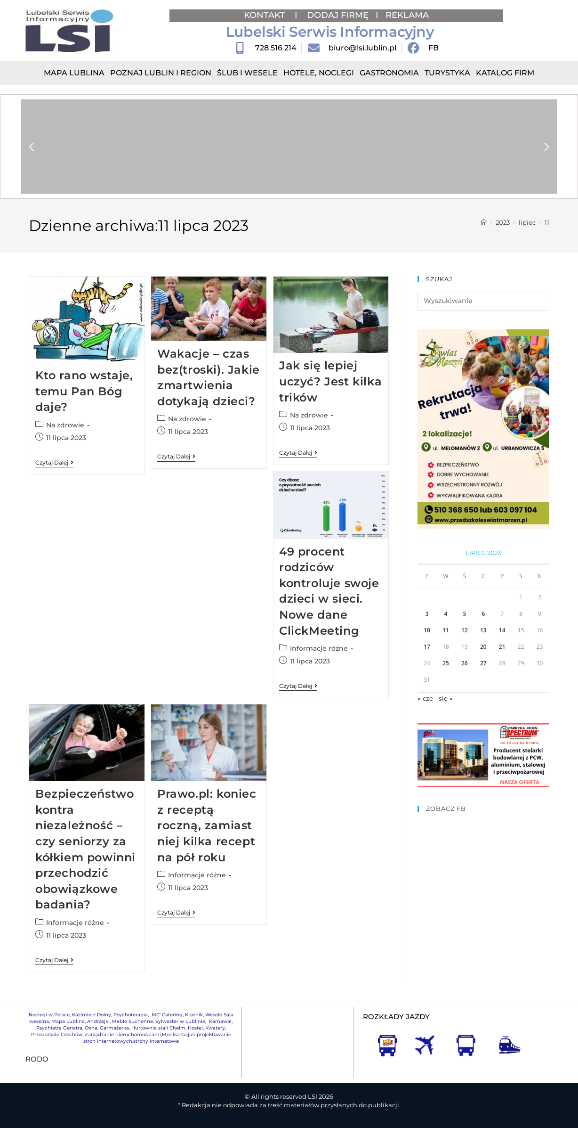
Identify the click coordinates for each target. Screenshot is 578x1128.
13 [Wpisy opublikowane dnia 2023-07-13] (483, 630)
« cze (425, 698)
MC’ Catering (167, 1015)
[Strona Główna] (484, 222)
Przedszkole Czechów (56, 1034)
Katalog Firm (505, 72)
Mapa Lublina (74, 72)
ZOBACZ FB (446, 808)
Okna (91, 1028)
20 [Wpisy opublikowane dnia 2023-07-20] (483, 647)
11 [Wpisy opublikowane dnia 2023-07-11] (445, 630)
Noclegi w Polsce (49, 1015)
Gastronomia (389, 72)
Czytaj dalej (54, 462)
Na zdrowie (65, 425)
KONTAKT (266, 15)
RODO (36, 1058)
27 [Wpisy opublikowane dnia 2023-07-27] (483, 663)
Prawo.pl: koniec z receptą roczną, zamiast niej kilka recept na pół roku (207, 825)
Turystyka (447, 72)
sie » (446, 698)
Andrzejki (98, 1021)
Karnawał (220, 1021)
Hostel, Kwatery (206, 1028)
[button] (31, 147)
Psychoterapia (130, 1015)
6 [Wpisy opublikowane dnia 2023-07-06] (483, 614)
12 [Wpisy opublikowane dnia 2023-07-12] (464, 630)
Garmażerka (114, 1028)
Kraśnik (194, 1015)
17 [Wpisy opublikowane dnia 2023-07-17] (427, 647)
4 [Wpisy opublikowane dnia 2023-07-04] (446, 614)
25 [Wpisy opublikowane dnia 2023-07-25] (445, 663)
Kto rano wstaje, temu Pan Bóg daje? (84, 391)
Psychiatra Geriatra (59, 1028)
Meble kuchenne (132, 1021)
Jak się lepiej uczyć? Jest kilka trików (330, 381)
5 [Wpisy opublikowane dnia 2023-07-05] (464, 614)
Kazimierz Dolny (91, 1015)
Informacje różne (319, 648)
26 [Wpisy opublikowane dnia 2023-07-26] (464, 663)
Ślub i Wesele (247, 72)
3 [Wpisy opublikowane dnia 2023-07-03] (427, 614)
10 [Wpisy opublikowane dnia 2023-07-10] (427, 630)
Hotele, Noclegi (318, 72)
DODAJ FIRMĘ (338, 15)
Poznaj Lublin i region (160, 72)
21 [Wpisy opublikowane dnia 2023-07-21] (502, 647)
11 (547, 222)
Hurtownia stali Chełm (158, 1028)
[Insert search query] (483, 301)
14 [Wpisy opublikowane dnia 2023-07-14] (502, 630)
